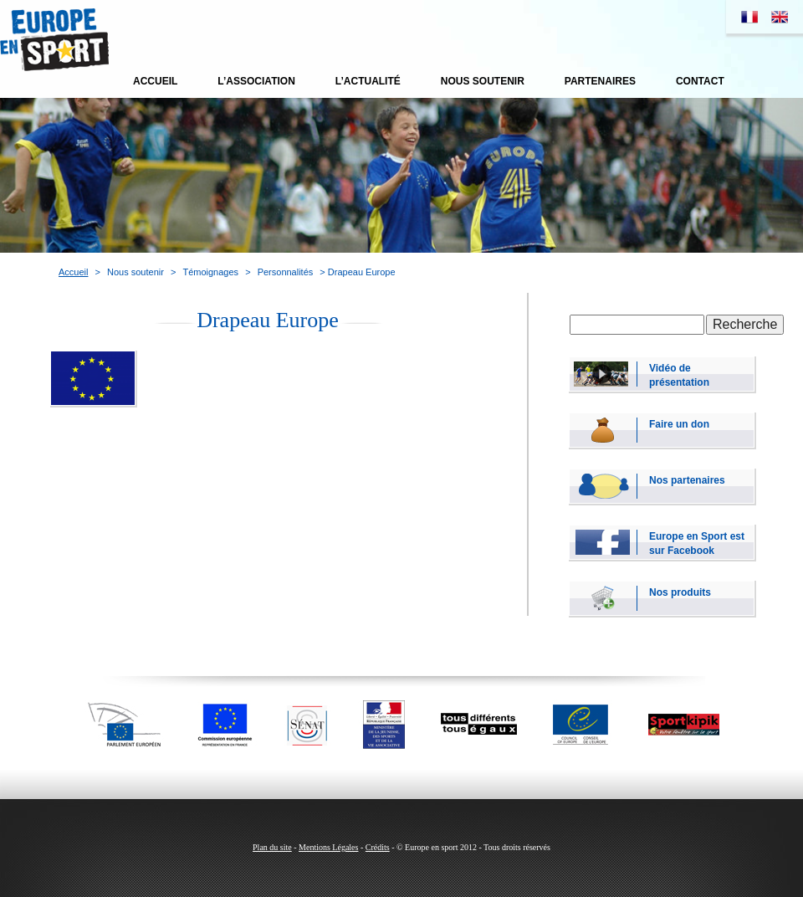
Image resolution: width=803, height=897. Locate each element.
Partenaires (600, 81)
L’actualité (368, 81)
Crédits (378, 847)
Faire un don (679, 424)
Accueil (155, 81)
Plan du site (272, 847)
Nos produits (680, 592)
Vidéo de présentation (679, 374)
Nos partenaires (687, 480)
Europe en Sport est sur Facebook (696, 543)
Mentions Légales (328, 847)
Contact (700, 81)
